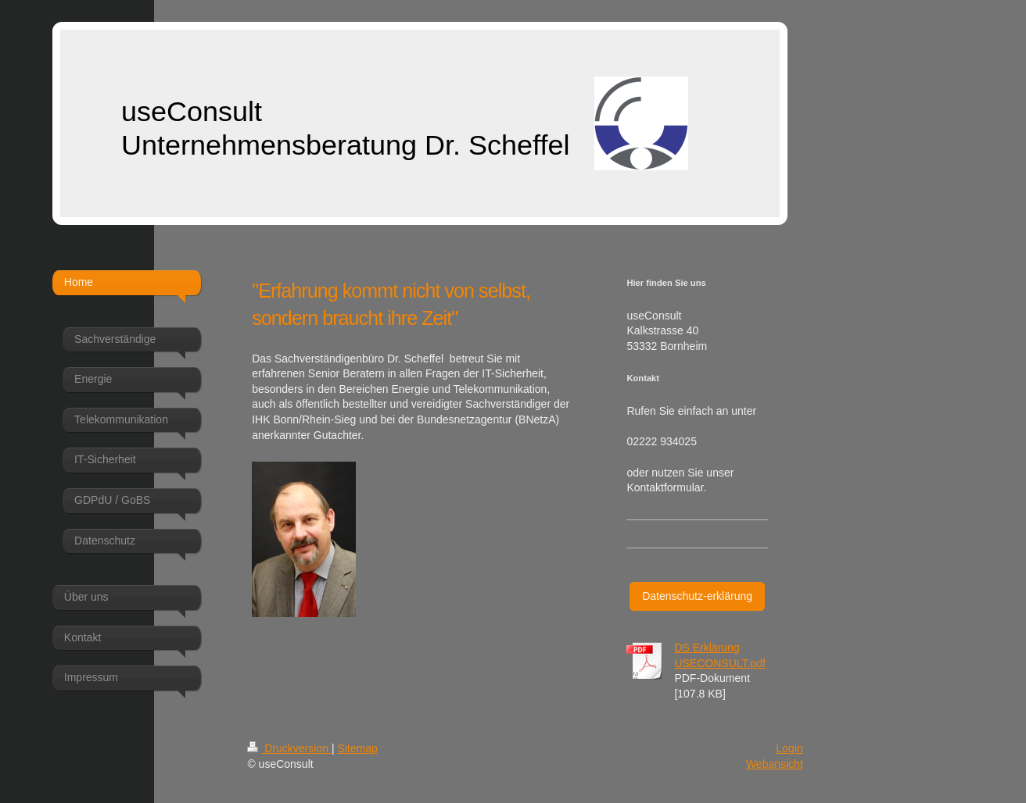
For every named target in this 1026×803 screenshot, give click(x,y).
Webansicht (774, 764)
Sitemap (357, 748)
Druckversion (289, 748)
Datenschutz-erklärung (697, 596)
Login (790, 748)
